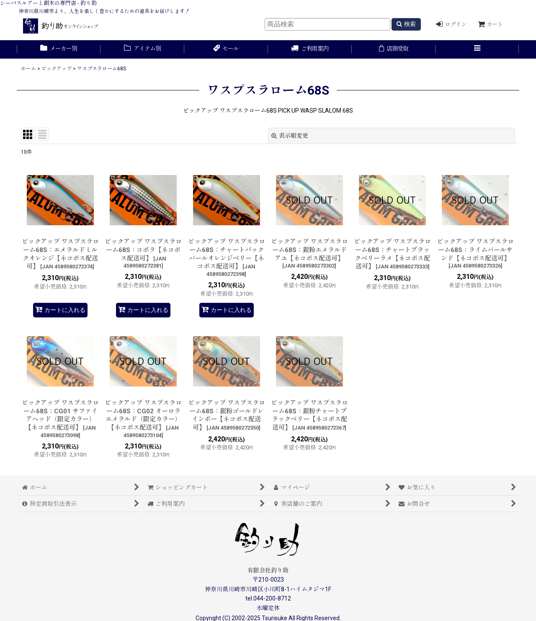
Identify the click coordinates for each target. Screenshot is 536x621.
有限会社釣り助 (268, 570)
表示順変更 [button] (289, 135)
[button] (477, 49)
